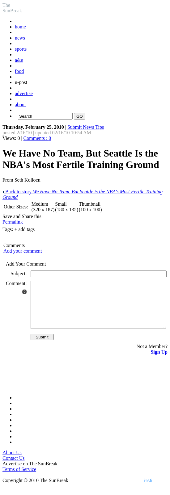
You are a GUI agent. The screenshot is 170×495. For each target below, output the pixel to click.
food (19, 71)
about (20, 104)
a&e (19, 60)
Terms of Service (19, 478)
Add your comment (22, 251)
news (20, 37)
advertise (24, 93)
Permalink (12, 221)
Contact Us (13, 467)
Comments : (37, 138)
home (20, 26)
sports (21, 49)
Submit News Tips (85, 127)
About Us (12, 461)
